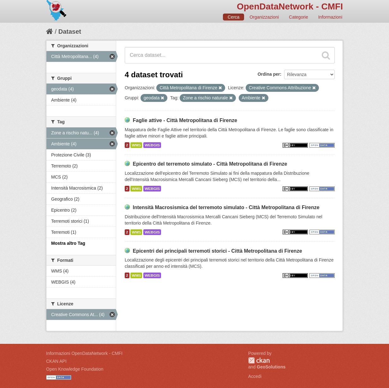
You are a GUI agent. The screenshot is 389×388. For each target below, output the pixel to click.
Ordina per (269, 74)
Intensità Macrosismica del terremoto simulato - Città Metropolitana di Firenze (226, 207)
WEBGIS (152, 145)
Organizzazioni (264, 17)
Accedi (254, 376)
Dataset (69, 31)
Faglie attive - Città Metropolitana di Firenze (185, 120)
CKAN (259, 360)
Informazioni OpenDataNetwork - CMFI (84, 353)
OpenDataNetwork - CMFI (290, 6)
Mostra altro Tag (68, 243)
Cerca (233, 17)
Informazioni (330, 17)
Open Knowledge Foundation (74, 369)
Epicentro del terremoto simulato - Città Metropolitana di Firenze (210, 164)
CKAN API (56, 361)
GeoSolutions (271, 366)
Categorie (298, 17)
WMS (136, 145)
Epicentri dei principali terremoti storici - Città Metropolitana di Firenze (217, 251)
